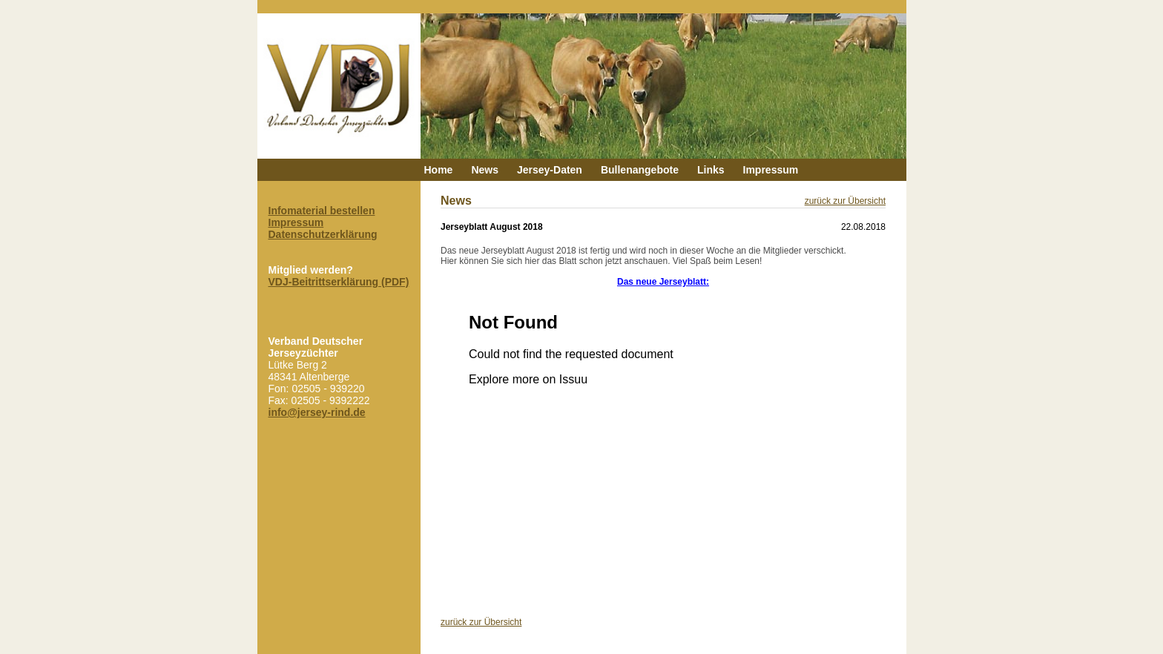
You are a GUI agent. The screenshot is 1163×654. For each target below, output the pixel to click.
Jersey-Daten (549, 170)
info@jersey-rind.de (317, 412)
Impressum (771, 170)
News (484, 170)
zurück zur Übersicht (845, 201)
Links (711, 170)
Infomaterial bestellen (321, 211)
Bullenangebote (640, 170)
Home (438, 170)
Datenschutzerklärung (323, 234)
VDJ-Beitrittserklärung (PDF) (338, 282)
